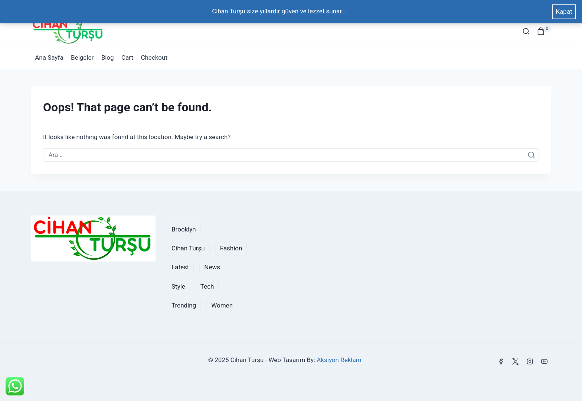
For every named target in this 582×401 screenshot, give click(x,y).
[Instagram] (530, 361)
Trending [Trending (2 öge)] (183, 305)
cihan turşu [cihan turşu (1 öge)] (188, 248)
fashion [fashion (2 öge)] (231, 248)
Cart (127, 57)
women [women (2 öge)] (222, 305)
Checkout (154, 57)
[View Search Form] (526, 31)
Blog (107, 57)
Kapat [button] (564, 11)
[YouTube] (544, 361)
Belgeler (82, 57)
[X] (515, 361)
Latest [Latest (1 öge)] (180, 267)
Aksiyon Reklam (339, 360)
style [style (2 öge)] (178, 286)
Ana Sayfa (49, 57)
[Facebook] (501, 361)
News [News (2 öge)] (212, 267)
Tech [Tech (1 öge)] (207, 286)
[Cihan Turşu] (68, 31)
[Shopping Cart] (544, 31)
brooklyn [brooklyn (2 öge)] (183, 229)
